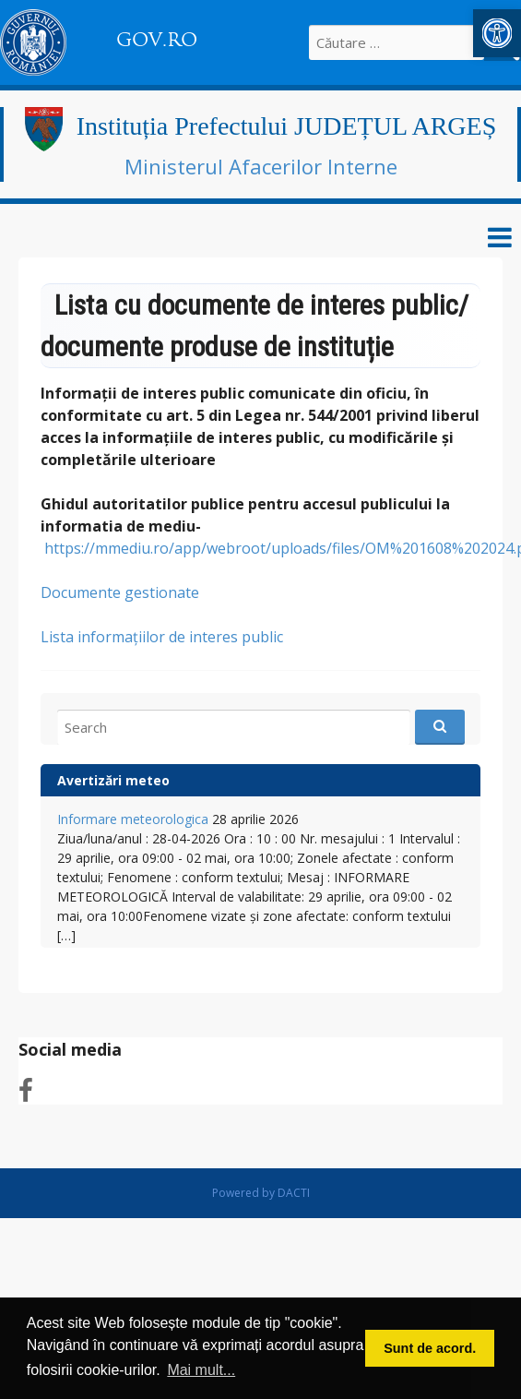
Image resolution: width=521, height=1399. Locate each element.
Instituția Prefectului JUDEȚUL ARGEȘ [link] (286, 126)
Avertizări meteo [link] (113, 780)
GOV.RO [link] (156, 40)
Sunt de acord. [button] (430, 1348)
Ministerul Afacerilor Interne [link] (260, 166)
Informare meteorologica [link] (132, 819)
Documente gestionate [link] (120, 592)
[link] (497, 33)
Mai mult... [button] (201, 1370)
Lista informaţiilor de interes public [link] (162, 637)
